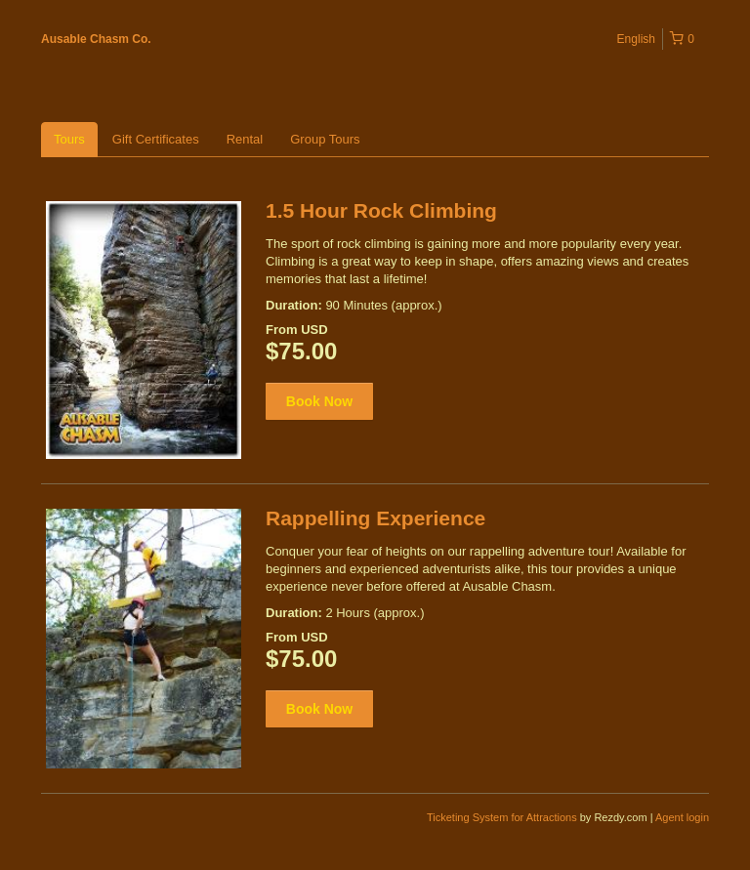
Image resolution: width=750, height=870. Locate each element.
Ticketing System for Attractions (503, 817)
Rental (245, 139)
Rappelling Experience (375, 518)
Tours (69, 139)
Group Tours (324, 139)
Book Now (319, 401)
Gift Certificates (155, 139)
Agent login (682, 817)
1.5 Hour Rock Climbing (381, 210)
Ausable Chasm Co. (96, 39)
